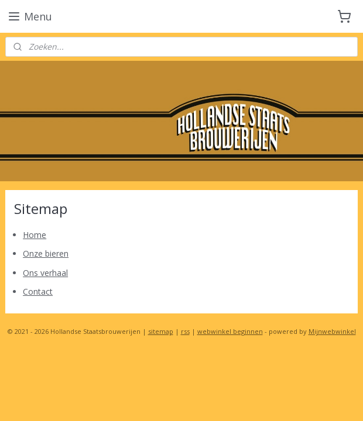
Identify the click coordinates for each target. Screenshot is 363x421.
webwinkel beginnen (230, 331)
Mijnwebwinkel (332, 331)
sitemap (160, 331)
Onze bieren (46, 253)
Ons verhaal (45, 272)
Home (34, 234)
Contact (38, 291)
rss (185, 331)
